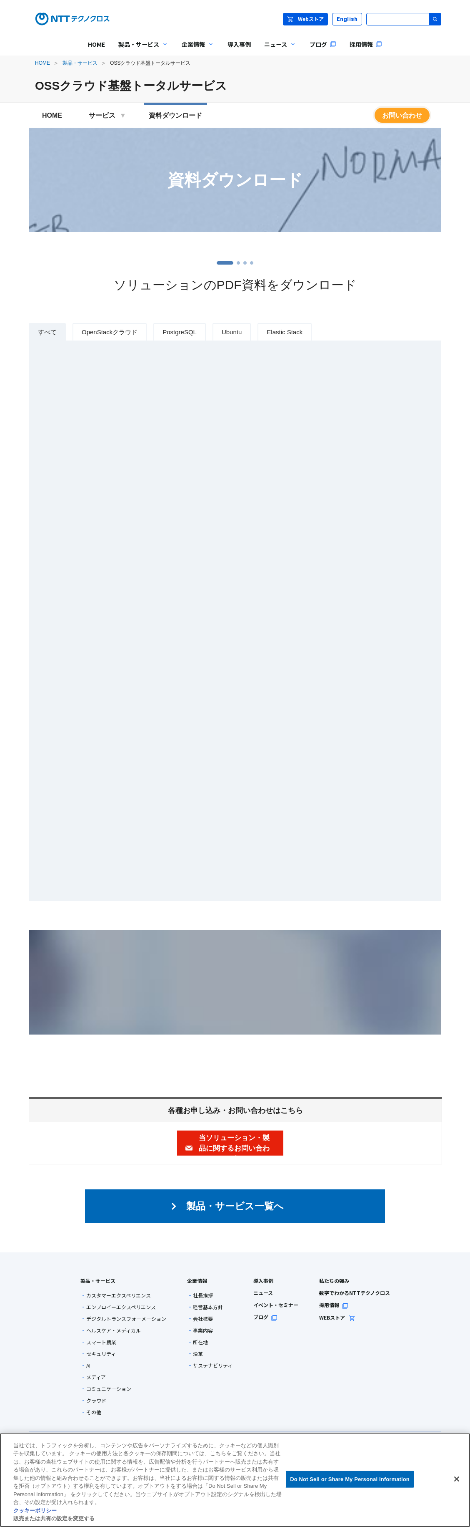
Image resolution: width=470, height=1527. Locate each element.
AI (88, 1365)
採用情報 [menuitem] (366, 44)
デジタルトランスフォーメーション (126, 1318)
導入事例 (263, 1280)
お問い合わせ (402, 115)
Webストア (305, 18)
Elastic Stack (284, 332)
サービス (107, 115)
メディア (96, 1377)
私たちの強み (334, 1280)
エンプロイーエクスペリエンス (121, 1307)
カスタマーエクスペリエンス (118, 1295)
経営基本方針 (208, 1307)
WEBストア (337, 1317)
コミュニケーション (108, 1388)
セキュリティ (101, 1353)
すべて (47, 332)
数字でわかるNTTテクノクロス (354, 1292)
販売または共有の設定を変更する (54, 1518)
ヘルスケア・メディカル (113, 1330)
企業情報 (197, 1280)
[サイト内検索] (403, 19)
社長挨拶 (203, 1295)
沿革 (198, 1353)
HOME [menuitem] (96, 44)
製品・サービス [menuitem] (140, 50)
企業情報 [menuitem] (194, 50)
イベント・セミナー (275, 1304)
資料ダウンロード (175, 115)
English (347, 19)
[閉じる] (457, 1479)
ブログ (265, 1316)
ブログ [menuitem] (323, 44)
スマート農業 (101, 1342)
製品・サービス (80, 63)
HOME (42, 63)
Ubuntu (232, 332)
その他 (93, 1412)
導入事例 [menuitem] (239, 44)
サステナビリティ (212, 1365)
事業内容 (203, 1330)
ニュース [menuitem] (277, 50)
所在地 (200, 1342)
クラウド (96, 1400)
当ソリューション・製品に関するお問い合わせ (234, 1147)
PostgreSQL (179, 332)
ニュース (263, 1292)
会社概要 (203, 1318)
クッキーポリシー (35, 1510)
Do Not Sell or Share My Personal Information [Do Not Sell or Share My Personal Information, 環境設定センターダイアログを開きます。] (350, 1479)
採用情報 (333, 1304)
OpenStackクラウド (110, 332)
